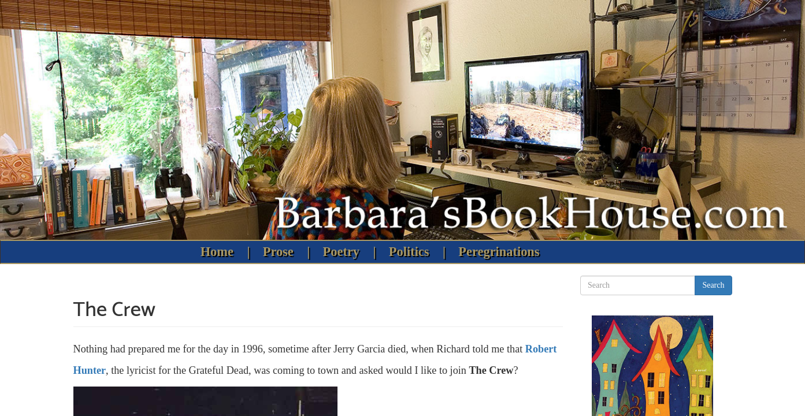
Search (713, 285)
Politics (409, 251)
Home (217, 251)
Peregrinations (498, 251)
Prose (278, 251)
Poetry (341, 251)
